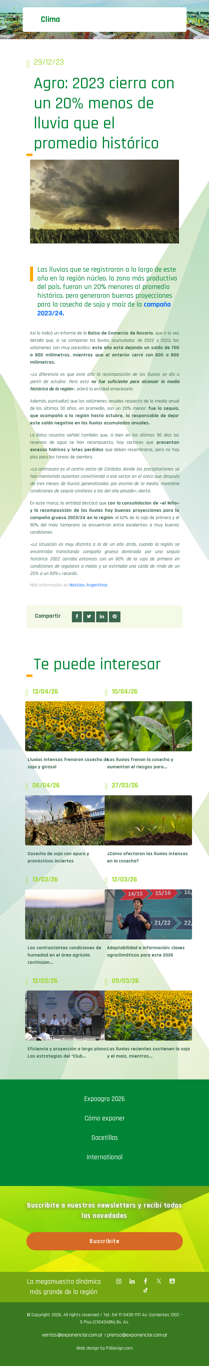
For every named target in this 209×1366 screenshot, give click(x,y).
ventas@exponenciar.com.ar (73, 1334)
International (104, 1157)
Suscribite (104, 1241)
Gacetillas (104, 1137)
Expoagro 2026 (104, 1099)
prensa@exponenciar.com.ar (137, 1334)
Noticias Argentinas (88, 585)
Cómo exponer (104, 1118)
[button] (77, 616)
